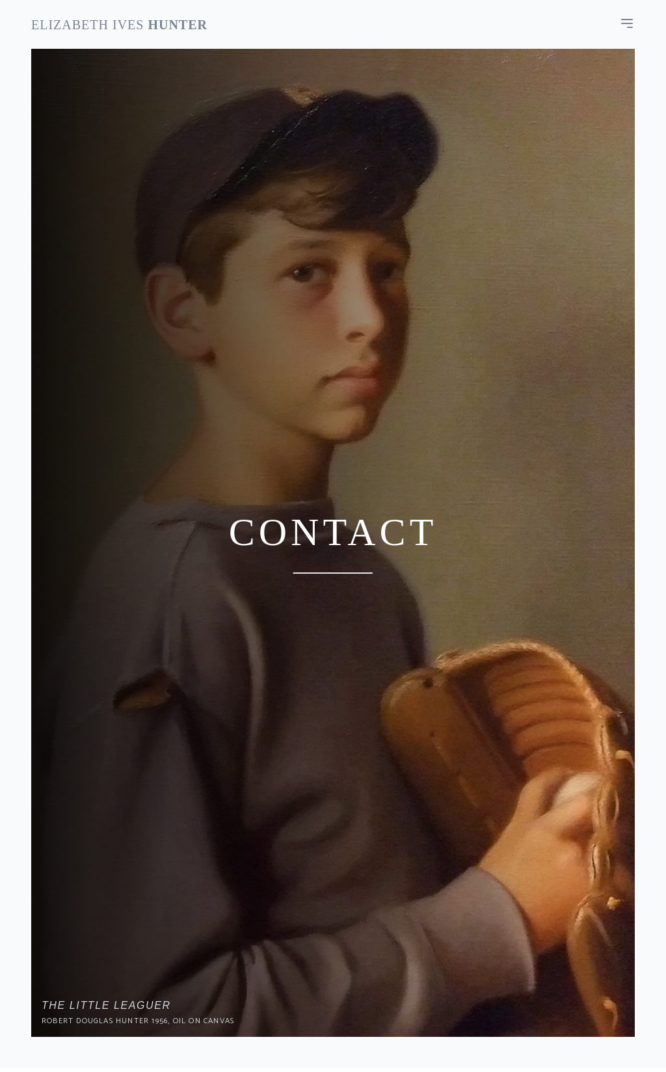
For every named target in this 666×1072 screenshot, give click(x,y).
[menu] (627, 23)
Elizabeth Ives (119, 25)
